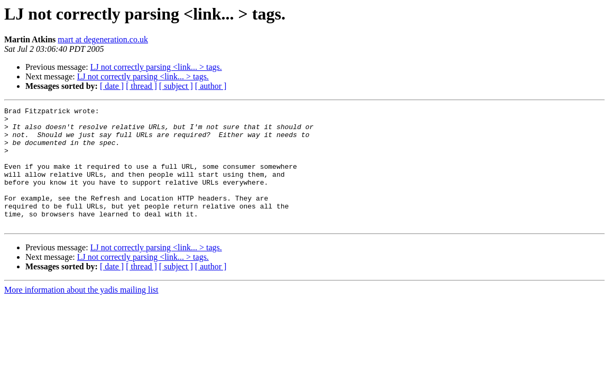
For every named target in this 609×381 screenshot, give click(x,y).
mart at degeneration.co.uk (103, 39)
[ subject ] (176, 85)
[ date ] (112, 85)
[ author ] (211, 85)
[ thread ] (141, 85)
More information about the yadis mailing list (81, 313)
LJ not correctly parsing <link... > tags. (156, 66)
